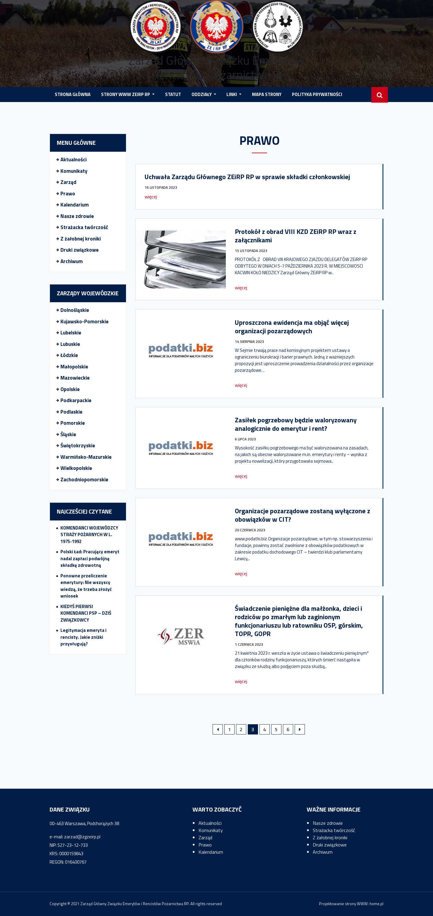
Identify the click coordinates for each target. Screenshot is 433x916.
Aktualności (73, 159)
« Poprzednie (218, 729)
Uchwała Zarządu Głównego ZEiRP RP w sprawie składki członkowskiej (247, 177)
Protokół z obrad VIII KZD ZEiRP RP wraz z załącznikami (295, 235)
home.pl (376, 904)
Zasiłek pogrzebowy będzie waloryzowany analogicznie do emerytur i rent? (296, 424)
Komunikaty (74, 171)
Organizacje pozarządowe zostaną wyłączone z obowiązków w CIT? (302, 515)
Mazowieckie (75, 378)
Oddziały (202, 94)
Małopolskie (74, 367)
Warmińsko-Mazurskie (86, 457)
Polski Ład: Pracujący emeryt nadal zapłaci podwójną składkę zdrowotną (89, 558)
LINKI (232, 94)
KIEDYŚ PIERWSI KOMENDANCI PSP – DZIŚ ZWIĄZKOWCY (85, 613)
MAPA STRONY (266, 94)
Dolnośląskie (74, 310)
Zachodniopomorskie (84, 479)
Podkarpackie (75, 400)
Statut (173, 94)
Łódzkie (69, 355)
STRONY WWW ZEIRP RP (126, 94)
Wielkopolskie (76, 468)
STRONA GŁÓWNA (73, 94)
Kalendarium (74, 205)
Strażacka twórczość (84, 227)
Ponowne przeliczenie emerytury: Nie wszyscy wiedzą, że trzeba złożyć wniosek (86, 586)
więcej (151, 196)
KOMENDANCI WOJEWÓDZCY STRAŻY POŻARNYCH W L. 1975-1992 (89, 534)
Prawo (67, 193)
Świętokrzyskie (77, 445)
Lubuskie (70, 344)
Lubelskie (70, 333)
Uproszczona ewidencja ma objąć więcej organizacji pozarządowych (292, 326)
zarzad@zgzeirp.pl (82, 836)
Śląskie (68, 434)
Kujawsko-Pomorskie (84, 321)
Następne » (300, 729)
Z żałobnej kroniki (80, 239)
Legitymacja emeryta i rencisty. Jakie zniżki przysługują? (83, 637)
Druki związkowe (79, 250)
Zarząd (68, 182)
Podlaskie (71, 412)
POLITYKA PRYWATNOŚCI (317, 94)
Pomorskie (72, 423)
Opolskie (70, 389)
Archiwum (71, 261)
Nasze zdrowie (77, 216)
